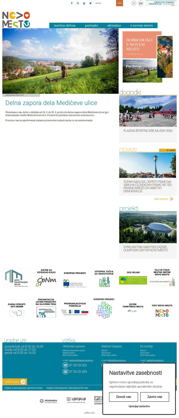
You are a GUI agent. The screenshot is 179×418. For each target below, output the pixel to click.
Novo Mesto (23, 20)
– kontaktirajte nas (161, 3)
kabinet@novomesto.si (117, 360)
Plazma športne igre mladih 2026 (147, 131)
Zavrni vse (154, 397)
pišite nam (15, 381)
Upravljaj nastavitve (139, 406)
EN (141, 3)
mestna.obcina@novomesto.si (81, 360)
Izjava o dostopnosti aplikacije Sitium (67, 387)
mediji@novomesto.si (155, 360)
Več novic (161, 199)
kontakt (134, 3)
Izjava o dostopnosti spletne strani (24, 387)
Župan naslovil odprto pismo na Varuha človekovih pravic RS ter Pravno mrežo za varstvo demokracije (147, 186)
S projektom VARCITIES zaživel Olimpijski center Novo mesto (145, 248)
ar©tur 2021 (89, 412)
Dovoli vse (123, 397)
